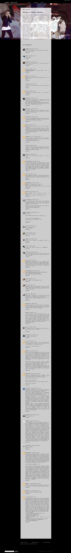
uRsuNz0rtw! (28, 62)
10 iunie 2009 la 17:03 (31, 341)
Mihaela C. (28, 483)
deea (26, 278)
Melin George (28, 445)
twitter (45, 551)
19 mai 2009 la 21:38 (34, 191)
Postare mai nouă (24, 542)
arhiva (29, 2)
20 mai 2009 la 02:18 (34, 252)
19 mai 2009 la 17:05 (32, 69)
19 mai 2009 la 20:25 (36, 161)
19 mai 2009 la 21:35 (35, 182)
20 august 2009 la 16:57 (35, 373)
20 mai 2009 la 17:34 (31, 278)
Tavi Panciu (28, 252)
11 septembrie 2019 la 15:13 (35, 490)
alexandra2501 (28, 182)
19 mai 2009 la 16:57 (34, 62)
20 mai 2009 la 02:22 (32, 260)
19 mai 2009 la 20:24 (33, 154)
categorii (36, 2)
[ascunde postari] (67, 0)
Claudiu (27, 154)
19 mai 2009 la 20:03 (37, 136)
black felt (28, 191)
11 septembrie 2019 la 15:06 (35, 483)
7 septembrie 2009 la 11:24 (35, 388)
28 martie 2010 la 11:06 (34, 414)
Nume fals (27, 98)
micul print (28, 388)
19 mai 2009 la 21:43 (35, 199)
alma (26, 91)
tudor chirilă (11, 2)
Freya (27, 69)
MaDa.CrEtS (28, 414)
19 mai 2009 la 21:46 (35, 212)
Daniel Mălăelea (29, 161)
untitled (27, 303)
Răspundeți (28, 52)
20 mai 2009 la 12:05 (36, 270)
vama (48, 551)
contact (51, 551)
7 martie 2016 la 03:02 (35, 445)
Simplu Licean (28, 373)
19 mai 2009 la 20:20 (32, 145)
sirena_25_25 (28, 199)
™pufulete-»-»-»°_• (29, 136)
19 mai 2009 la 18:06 (32, 84)
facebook (41, 551)
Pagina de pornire (35, 542)
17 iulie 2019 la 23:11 (35, 452)
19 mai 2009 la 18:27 (33, 98)
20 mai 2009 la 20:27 (33, 303)
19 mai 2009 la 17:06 (33, 76)
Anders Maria (28, 452)
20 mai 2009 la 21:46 (32, 312)
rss (38, 551)
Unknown (27, 76)
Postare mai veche (46, 542)
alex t (27, 260)
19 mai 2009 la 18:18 (31, 91)
